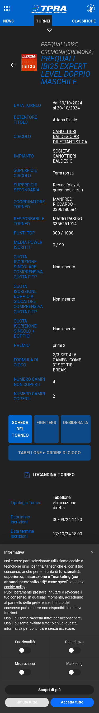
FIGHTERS (46, 422)
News (8, 21)
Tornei (43, 21)
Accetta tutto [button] (72, 702)
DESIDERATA (75, 422)
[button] (92, 552)
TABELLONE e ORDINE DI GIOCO (49, 452)
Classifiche (84, 21)
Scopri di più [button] (49, 690)
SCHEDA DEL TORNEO (20, 429)
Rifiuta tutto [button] (26, 702)
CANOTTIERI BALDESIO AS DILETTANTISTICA (70, 136)
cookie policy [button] (14, 587)
